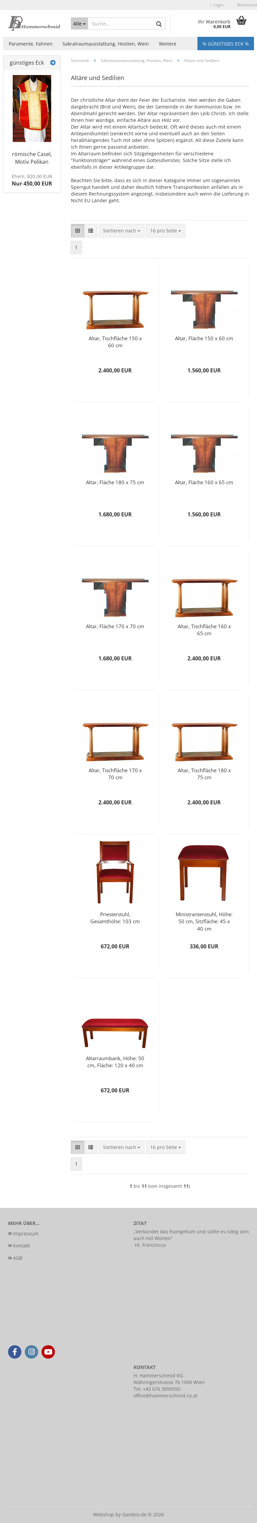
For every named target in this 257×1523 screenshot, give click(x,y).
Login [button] (217, 5)
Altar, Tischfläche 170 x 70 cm (115, 774)
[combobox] (122, 230)
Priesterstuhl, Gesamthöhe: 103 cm (115, 918)
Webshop (103, 1514)
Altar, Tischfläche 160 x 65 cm (204, 630)
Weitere (167, 44)
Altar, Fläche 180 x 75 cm (115, 482)
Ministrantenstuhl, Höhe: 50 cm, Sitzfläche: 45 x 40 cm (204, 921)
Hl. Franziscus (150, 1245)
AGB (17, 1258)
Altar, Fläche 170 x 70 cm (115, 626)
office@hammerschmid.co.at (165, 1395)
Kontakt (21, 1245)
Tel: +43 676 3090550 (157, 1389)
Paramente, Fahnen (31, 44)
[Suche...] (79, 23)
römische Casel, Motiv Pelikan (32, 157)
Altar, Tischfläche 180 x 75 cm (204, 774)
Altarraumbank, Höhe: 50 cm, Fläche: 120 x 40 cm (115, 1062)
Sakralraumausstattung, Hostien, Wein (106, 44)
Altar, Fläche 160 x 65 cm (204, 482)
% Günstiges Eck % (225, 44)
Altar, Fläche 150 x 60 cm (204, 338)
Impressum (25, 1233)
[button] (77, 230)
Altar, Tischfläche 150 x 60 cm (115, 342)
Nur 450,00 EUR (32, 180)
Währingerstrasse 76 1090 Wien (169, 1382)
